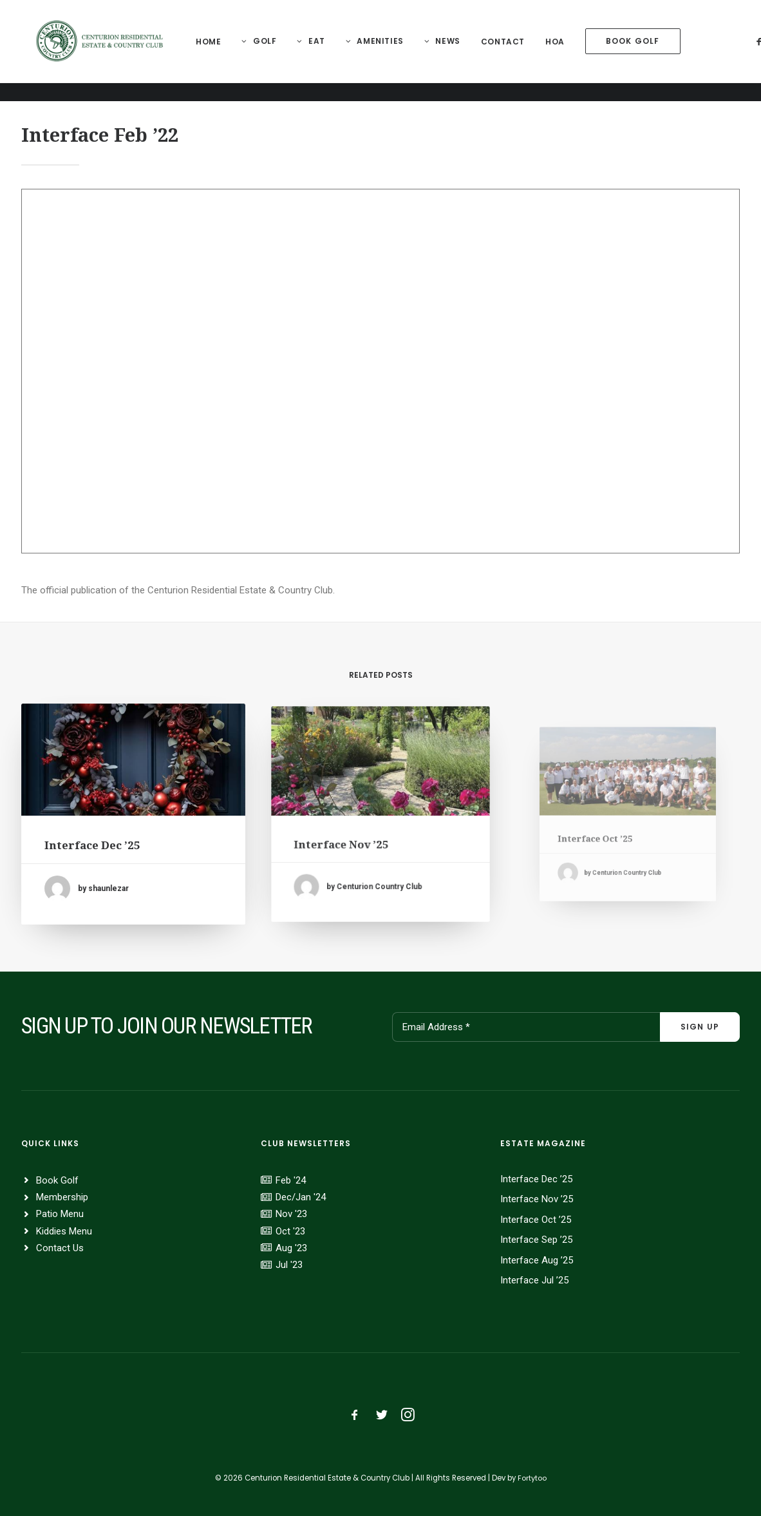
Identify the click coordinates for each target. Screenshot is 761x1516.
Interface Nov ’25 (353, 835)
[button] (133, 766)
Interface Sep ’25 (536, 1239)
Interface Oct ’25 (535, 1219)
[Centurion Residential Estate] (103, 50)
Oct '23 (290, 1231)
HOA (562, 51)
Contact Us (60, 1248)
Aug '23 (291, 1248)
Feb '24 (291, 1180)
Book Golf (57, 1180)
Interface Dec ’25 (97, 842)
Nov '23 (291, 1214)
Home (215, 51)
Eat (323, 50)
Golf (271, 50)
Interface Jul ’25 (534, 1280)
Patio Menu (60, 1214)
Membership (62, 1197)
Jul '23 (289, 1265)
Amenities (387, 50)
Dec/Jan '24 (301, 1197)
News (454, 50)
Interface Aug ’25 (536, 1260)
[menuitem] (215, 51)
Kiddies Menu (64, 1231)
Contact (510, 51)
